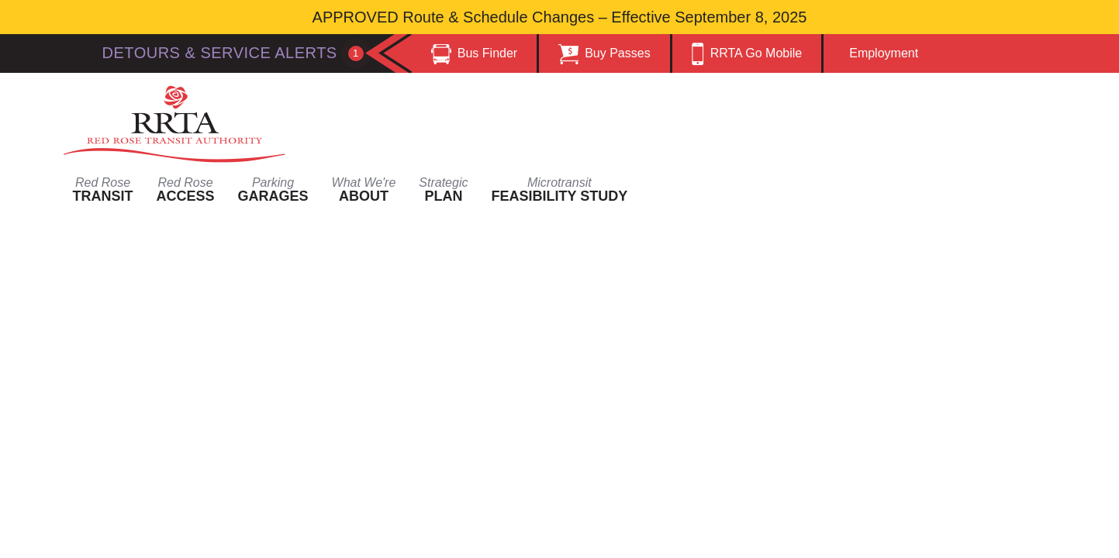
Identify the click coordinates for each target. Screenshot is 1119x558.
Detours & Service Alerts (233, 52)
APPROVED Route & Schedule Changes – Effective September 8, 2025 (560, 17)
